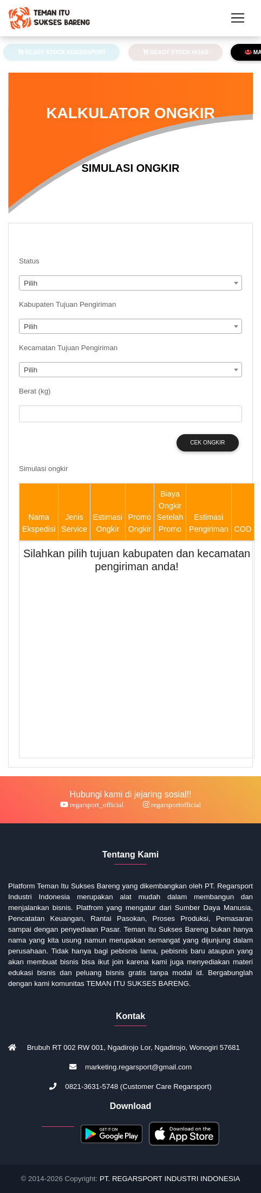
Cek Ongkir (207, 443)
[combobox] (130, 283)
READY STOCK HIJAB (175, 52)
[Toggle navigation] (237, 18)
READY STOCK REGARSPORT (61, 52)
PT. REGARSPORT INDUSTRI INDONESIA (170, 1179)
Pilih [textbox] (30, 283)
